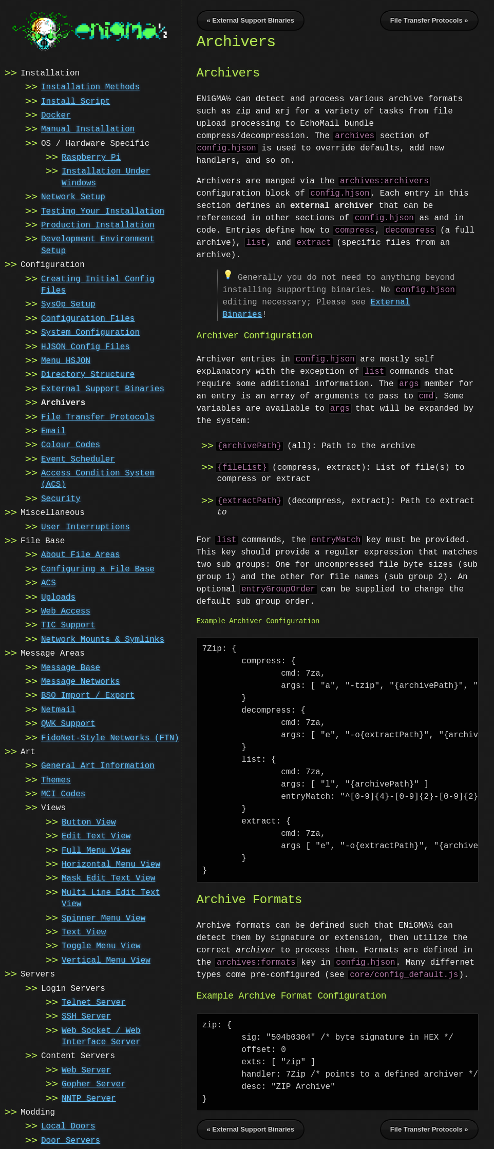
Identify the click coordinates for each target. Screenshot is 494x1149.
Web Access (65, 610)
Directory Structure (88, 373)
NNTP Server (89, 1097)
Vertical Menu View (106, 959)
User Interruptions (85, 526)
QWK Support (68, 723)
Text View (84, 931)
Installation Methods (90, 86)
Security (61, 498)
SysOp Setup (68, 303)
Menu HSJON (65, 360)
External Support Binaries (102, 388)
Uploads (58, 596)
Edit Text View (96, 835)
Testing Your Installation (102, 210)
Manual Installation (88, 128)
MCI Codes (63, 793)
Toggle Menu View (101, 945)
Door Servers (70, 1139)
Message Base (70, 667)
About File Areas (80, 554)
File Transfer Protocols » (429, 20)
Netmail (58, 709)
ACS (48, 582)
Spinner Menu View (103, 917)
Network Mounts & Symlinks (102, 638)
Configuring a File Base (98, 568)
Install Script (75, 100)
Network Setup (73, 196)
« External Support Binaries (251, 20)
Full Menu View (96, 849)
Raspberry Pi (91, 156)
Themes (56, 779)
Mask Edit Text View (108, 877)
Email (53, 430)
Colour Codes (70, 444)
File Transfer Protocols (98, 416)
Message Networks (80, 680)
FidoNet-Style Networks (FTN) (110, 737)
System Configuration (90, 331)
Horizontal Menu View (111, 863)
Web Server (86, 1069)
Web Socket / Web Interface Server (101, 1035)
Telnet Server (94, 1001)
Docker (56, 114)
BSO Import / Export (88, 694)
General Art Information (98, 765)
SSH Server (86, 1015)
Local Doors (68, 1125)
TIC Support (68, 624)
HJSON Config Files (85, 346)
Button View (89, 821)
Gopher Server (94, 1083)
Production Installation (98, 224)
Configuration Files (88, 317)
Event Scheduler (78, 458)
